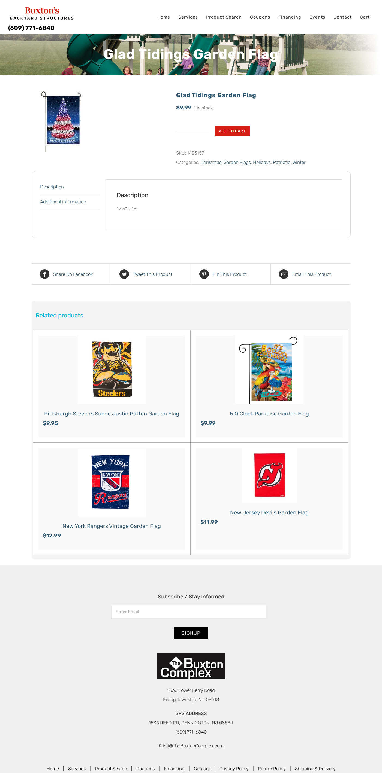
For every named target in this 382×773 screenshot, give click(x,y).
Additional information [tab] (63, 201)
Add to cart (232, 131)
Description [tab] (52, 187)
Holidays (262, 162)
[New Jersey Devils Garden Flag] (269, 475)
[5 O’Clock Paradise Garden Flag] (269, 370)
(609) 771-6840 (31, 28)
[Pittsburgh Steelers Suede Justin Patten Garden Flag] (112, 370)
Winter (299, 162)
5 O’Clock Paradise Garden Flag (269, 413)
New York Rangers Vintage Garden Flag (111, 526)
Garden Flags (237, 162)
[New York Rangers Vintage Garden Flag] (112, 482)
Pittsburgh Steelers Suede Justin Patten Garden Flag (111, 413)
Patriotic (281, 162)
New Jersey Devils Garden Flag (269, 512)
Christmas (210, 162)
